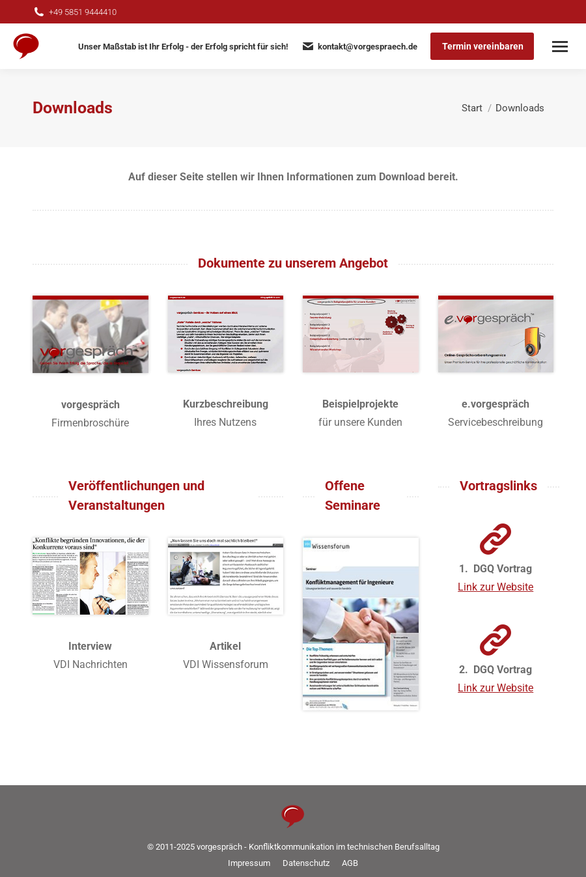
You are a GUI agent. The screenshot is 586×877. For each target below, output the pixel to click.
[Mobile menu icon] (560, 46)
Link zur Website (495, 587)
